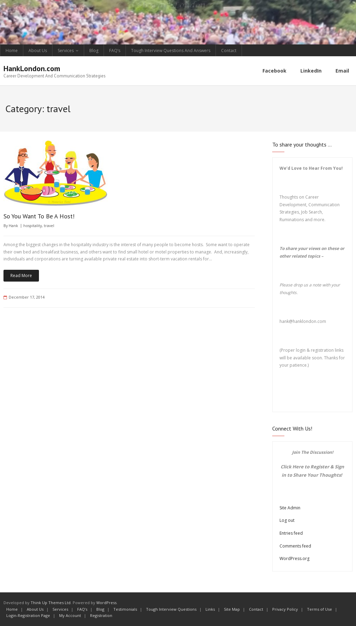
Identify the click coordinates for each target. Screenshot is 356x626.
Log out (287, 520)
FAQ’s (114, 50)
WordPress (106, 602)
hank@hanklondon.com (303, 321)
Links (210, 609)
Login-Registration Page (28, 615)
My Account (70, 615)
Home (12, 50)
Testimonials (125, 609)
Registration (101, 615)
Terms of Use (319, 609)
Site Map (232, 609)
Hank (13, 225)
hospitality (32, 225)
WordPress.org (294, 558)
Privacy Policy (285, 609)
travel (49, 225)
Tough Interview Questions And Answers (170, 50)
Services (66, 50)
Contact (228, 50)
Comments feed (295, 546)
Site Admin (290, 508)
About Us (38, 50)
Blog (93, 50)
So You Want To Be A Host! (38, 216)
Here (298, 467)
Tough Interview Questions (171, 609)
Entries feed (291, 533)
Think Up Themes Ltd (51, 602)
